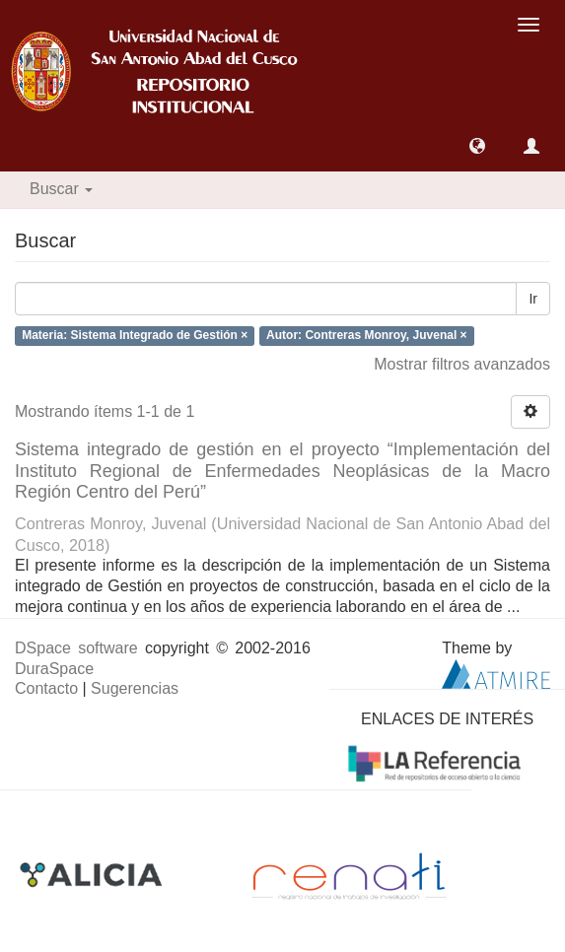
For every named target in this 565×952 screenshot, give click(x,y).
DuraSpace (54, 668)
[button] (477, 146)
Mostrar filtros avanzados (462, 364)
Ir (533, 298)
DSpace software (76, 648)
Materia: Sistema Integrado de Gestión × (134, 336)
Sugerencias (134, 688)
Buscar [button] (61, 188)
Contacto (46, 688)
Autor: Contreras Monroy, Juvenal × (366, 336)
